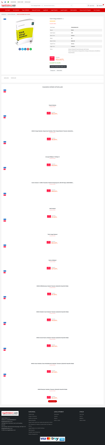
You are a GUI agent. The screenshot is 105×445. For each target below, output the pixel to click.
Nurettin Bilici (52, 106)
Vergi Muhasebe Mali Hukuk (82, 49)
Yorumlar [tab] (13, 78)
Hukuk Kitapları (71, 49)
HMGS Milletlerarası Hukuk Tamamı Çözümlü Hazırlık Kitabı (52, 286)
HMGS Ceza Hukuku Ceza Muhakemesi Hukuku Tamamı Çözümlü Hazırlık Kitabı (52, 363)
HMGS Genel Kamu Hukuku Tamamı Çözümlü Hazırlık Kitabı (52, 337)
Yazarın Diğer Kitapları (52, 87)
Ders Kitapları (79, 50)
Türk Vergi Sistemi (52, 234)
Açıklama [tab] (6, 78)
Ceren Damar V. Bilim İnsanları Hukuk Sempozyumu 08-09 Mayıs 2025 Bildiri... (52, 182)
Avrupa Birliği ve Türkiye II (52, 157)
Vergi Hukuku (52, 105)
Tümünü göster (52, 401)
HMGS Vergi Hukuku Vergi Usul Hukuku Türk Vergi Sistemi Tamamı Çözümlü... (52, 131)
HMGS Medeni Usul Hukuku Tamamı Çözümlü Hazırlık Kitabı (52, 312)
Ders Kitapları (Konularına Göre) (90, 50)
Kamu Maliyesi (52, 260)
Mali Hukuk (52, 208)
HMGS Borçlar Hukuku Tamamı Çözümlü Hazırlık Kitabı (52, 389)
